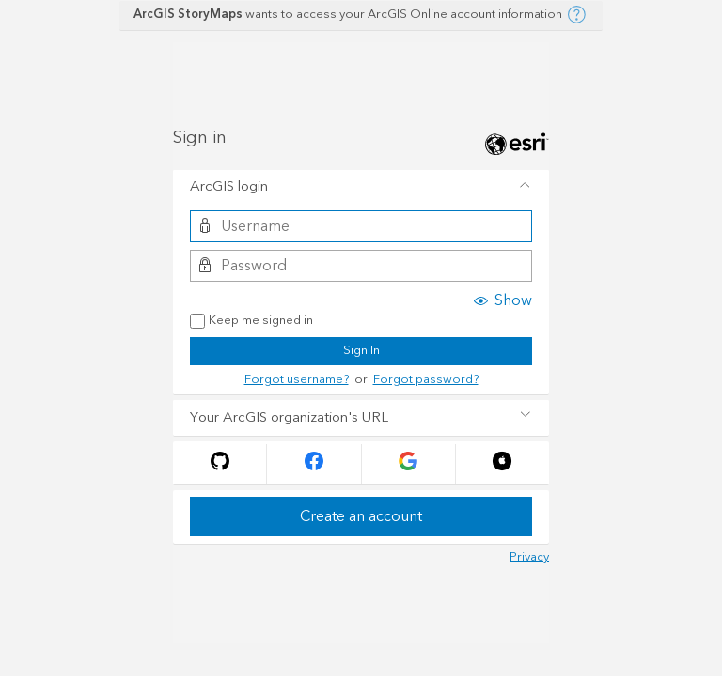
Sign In (361, 350)
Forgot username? (296, 379)
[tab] (361, 188)
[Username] (360, 226)
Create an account (361, 516)
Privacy (529, 556)
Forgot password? (426, 379)
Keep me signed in (251, 321)
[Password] (360, 266)
